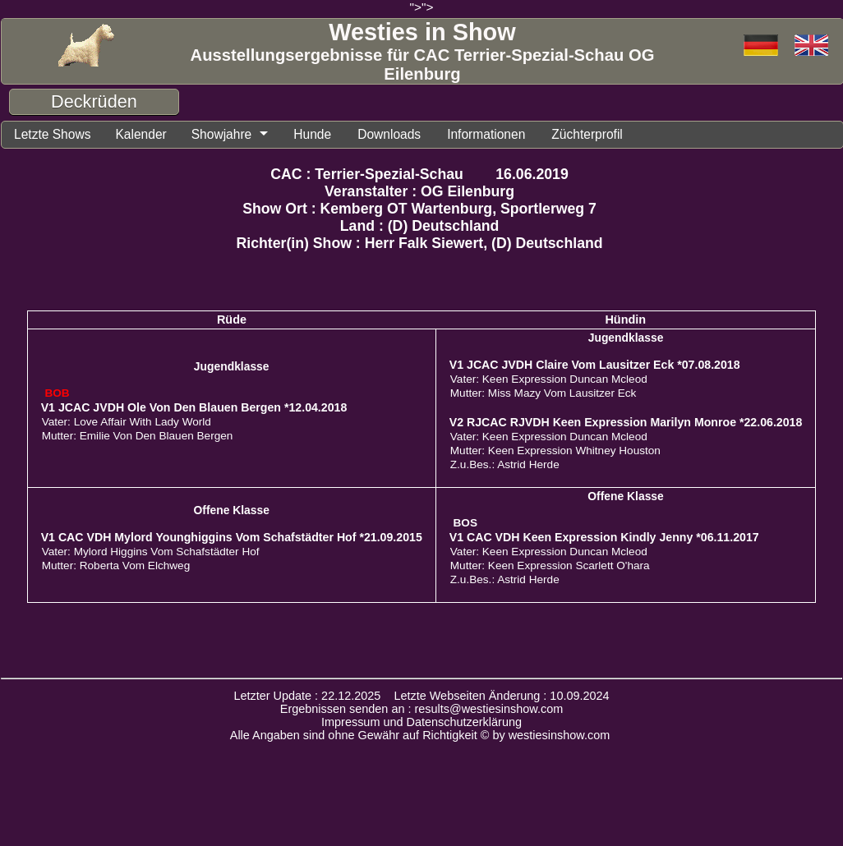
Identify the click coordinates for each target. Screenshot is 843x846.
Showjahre (239, 135)
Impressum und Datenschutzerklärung (421, 724)
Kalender (152, 135)
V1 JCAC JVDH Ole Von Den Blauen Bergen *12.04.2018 (194, 409)
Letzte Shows (56, 135)
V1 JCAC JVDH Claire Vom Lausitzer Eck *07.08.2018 (594, 367)
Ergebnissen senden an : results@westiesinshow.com (422, 711)
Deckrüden (94, 101)
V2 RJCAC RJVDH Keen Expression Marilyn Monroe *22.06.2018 (626, 424)
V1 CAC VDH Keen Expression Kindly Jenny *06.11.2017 (604, 539)
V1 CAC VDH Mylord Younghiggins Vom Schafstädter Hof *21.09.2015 (231, 539)
